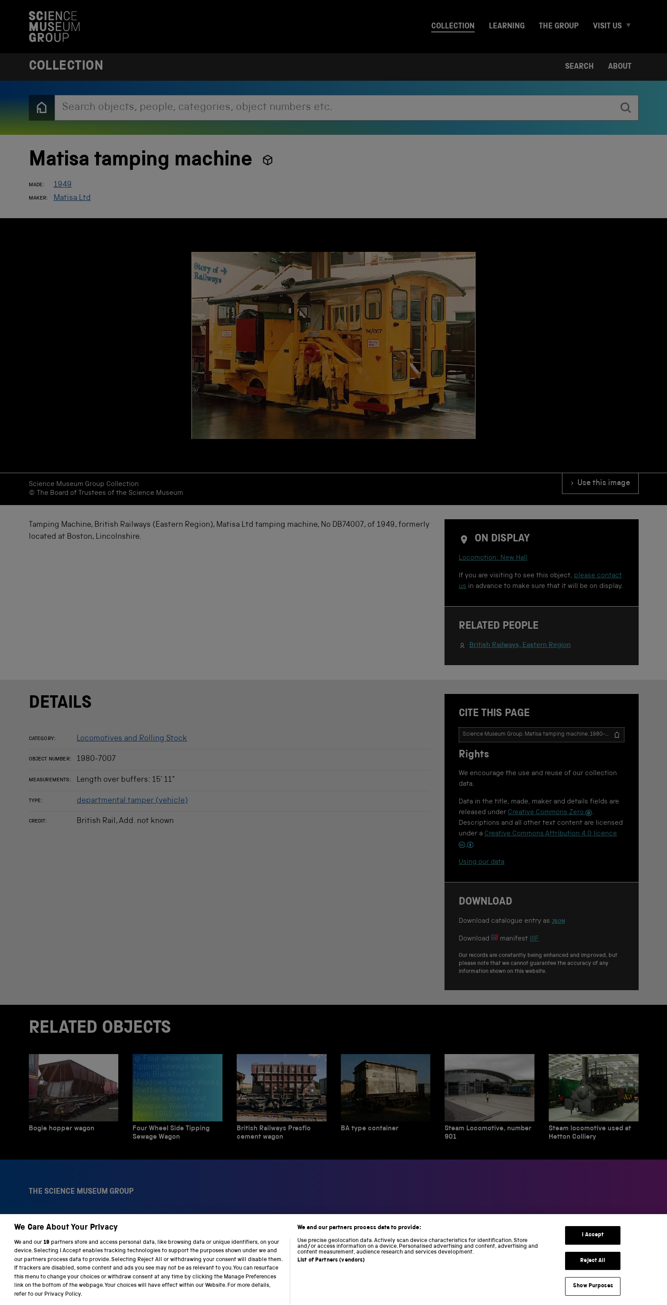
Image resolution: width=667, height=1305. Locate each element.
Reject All (592, 1273)
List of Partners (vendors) (331, 1272)
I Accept (593, 1247)
